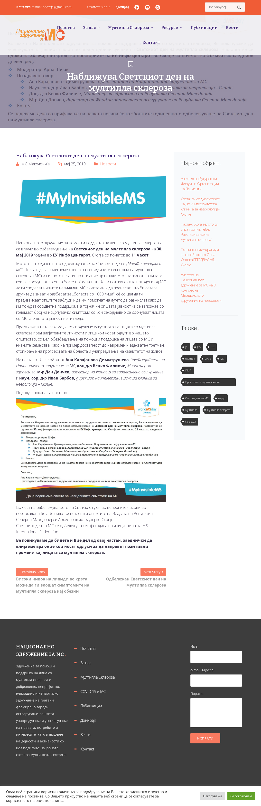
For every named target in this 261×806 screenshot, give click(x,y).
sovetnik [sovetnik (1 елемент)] (190, 358)
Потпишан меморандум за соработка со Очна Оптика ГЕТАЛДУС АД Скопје (200, 257)
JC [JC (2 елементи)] (186, 347)
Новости (108, 164)
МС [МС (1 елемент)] (222, 358)
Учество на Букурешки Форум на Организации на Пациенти (200, 183)
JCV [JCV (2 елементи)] (199, 347)
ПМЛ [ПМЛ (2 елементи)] (188, 370)
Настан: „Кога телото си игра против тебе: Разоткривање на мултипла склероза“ (199, 232)
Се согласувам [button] (241, 796)
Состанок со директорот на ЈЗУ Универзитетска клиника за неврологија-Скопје (200, 206)
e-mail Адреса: (216, 675)
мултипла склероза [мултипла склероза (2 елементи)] (219, 410)
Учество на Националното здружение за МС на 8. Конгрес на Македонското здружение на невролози (201, 287)
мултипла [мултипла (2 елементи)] (191, 410)
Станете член (98, 7)
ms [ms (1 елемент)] (212, 347)
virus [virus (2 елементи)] (208, 358)
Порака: (216, 709)
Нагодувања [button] (212, 796)
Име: (216, 651)
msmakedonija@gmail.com (51, 7)
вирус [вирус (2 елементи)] (221, 398)
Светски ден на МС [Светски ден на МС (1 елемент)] (196, 398)
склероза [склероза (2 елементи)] (190, 421)
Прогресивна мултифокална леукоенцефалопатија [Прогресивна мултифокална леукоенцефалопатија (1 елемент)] (202, 383)
